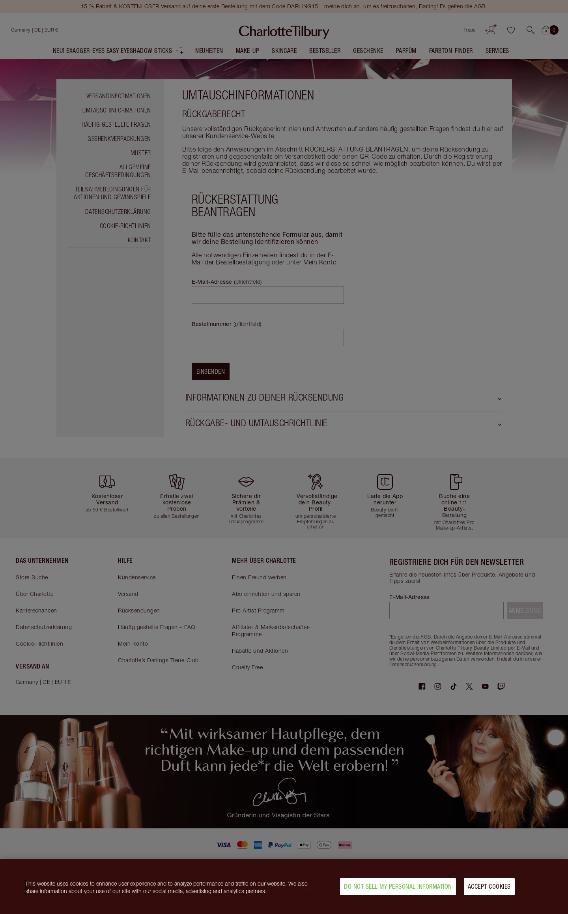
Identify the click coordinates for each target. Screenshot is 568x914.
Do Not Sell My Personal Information (398, 889)
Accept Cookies (489, 889)
